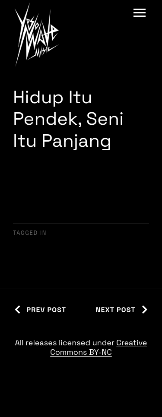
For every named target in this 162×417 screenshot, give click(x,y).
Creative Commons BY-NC (98, 347)
